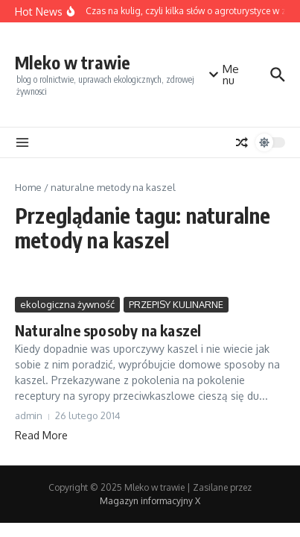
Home (28, 187)
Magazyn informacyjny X (150, 500)
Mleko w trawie (72, 62)
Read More (41, 435)
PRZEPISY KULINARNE (176, 304)
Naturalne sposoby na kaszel (108, 330)
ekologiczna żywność (67, 304)
